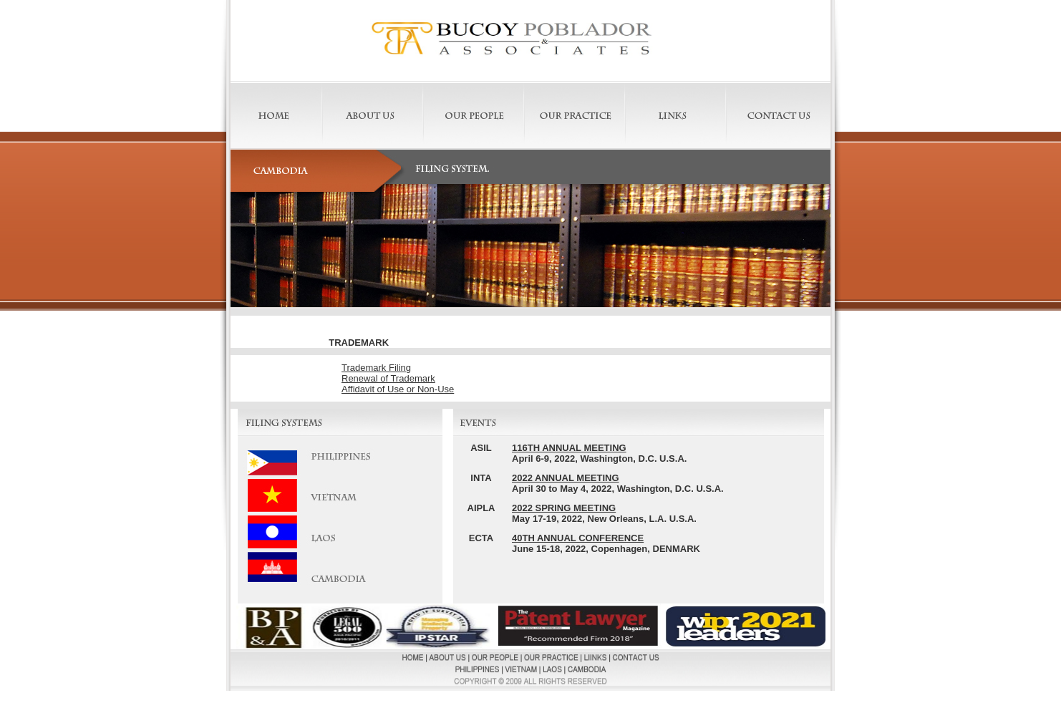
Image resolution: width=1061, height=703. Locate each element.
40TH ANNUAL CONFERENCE (578, 538)
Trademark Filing (376, 367)
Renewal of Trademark (388, 378)
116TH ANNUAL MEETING (569, 447)
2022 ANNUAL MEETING (565, 477)
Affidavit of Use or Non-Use (397, 389)
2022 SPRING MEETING (564, 508)
